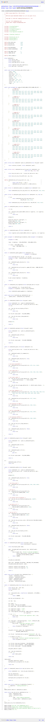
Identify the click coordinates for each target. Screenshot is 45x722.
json (43, 720)
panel (14, 8)
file (27, 10)
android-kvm (4, 6)
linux (10, 6)
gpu (7, 8)
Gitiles (7, 720)
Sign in (42, 2)
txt (39, 720)
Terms (14, 720)
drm (10, 8)
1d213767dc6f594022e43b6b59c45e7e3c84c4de (25, 6)
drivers (3, 8)
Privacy (11, 720)
